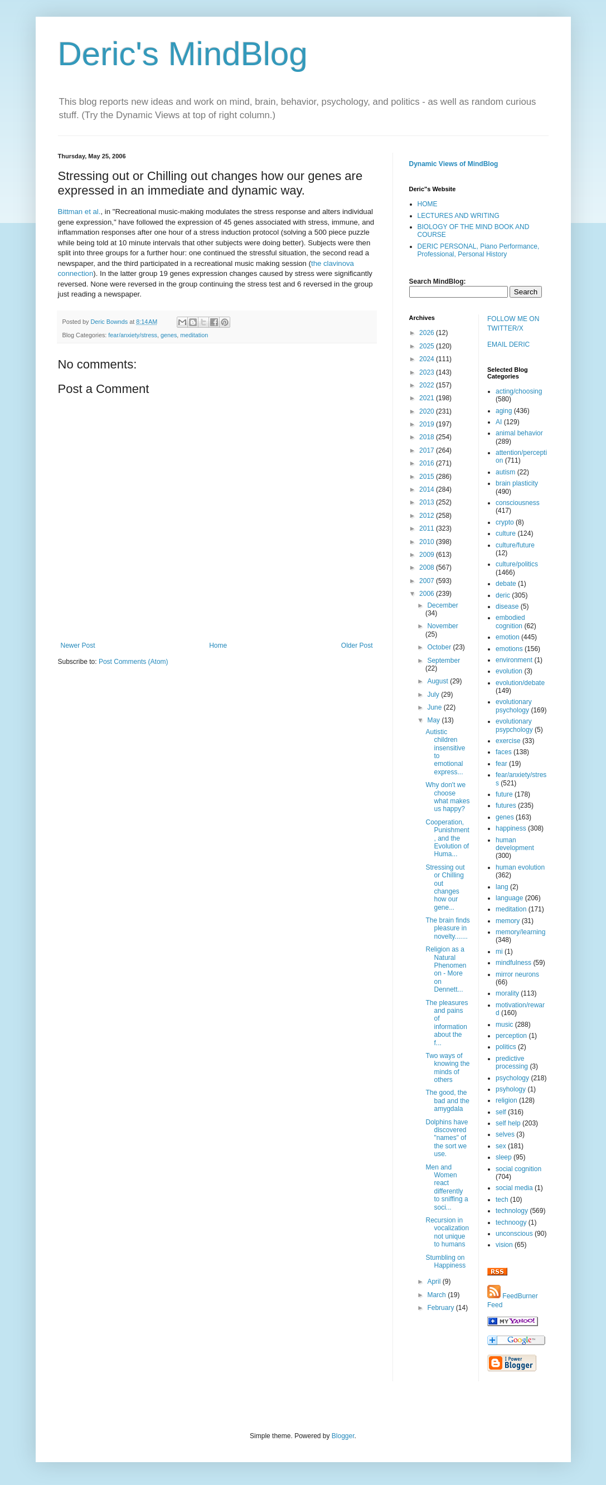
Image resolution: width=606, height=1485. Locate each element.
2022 (427, 385)
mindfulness (513, 963)
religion (506, 1100)
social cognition (518, 1169)
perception (511, 1036)
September (443, 660)
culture (506, 533)
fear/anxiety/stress (132, 335)
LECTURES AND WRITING (459, 216)
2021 (427, 398)
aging (504, 411)
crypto (505, 522)
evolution (509, 671)
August (438, 681)
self (501, 1112)
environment (514, 660)
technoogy (511, 1222)
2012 (427, 516)
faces (504, 752)
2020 (427, 411)
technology (512, 1211)
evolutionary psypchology (514, 725)
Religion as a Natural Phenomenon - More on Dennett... (445, 969)
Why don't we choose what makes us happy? (447, 797)
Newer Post (78, 645)
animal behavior (519, 433)
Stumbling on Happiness (445, 1261)
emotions (509, 649)
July (434, 694)
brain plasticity (517, 483)
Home (218, 645)
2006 (427, 594)
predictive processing (512, 1062)
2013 (427, 502)
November (442, 626)
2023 (427, 372)
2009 (427, 555)
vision (504, 1245)
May (434, 720)
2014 (427, 489)
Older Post (357, 645)
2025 (427, 346)
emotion (508, 637)
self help (508, 1123)
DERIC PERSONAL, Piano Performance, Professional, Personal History (479, 250)
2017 (427, 450)
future (504, 794)
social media (514, 1188)
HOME (428, 204)
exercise (508, 741)
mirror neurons (517, 974)
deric (503, 595)
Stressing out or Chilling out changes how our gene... (444, 887)
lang (502, 887)
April (434, 1281)
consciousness (518, 503)
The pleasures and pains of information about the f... (446, 1023)
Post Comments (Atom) (133, 662)
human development (515, 844)
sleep (504, 1157)
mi (499, 951)
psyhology (511, 1089)
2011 (427, 528)
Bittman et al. (79, 211)
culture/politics (517, 564)
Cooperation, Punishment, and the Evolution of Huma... (447, 838)
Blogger (343, 1436)
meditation (194, 335)
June (435, 707)
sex (501, 1146)
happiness (511, 828)
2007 (427, 581)
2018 (427, 437)
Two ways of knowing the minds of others (447, 1068)
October (440, 647)
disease (507, 606)
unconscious (514, 1234)
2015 (427, 477)
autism (505, 472)
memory (508, 921)
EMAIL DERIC (508, 344)
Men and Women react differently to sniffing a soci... (446, 1187)
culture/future (515, 545)
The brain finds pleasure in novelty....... (447, 928)
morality (507, 993)
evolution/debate (520, 683)
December (442, 605)
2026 (427, 333)
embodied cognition (510, 621)
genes (169, 335)
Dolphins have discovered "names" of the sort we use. (446, 1138)
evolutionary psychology (514, 706)
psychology (512, 1078)
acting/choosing (519, 391)
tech (502, 1199)
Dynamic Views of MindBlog (453, 164)
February (441, 1308)
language (509, 898)
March (437, 1295)
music (504, 1024)
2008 (427, 567)
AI (499, 422)
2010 (427, 542)
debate (506, 584)
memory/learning (520, 932)
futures (506, 805)
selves (505, 1134)
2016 (427, 463)
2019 (427, 424)
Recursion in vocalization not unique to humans (447, 1232)
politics (506, 1047)
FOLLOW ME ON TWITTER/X (513, 323)
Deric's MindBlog (183, 53)
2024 (427, 359)
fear (501, 764)
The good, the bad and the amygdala (447, 1101)
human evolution (520, 867)
